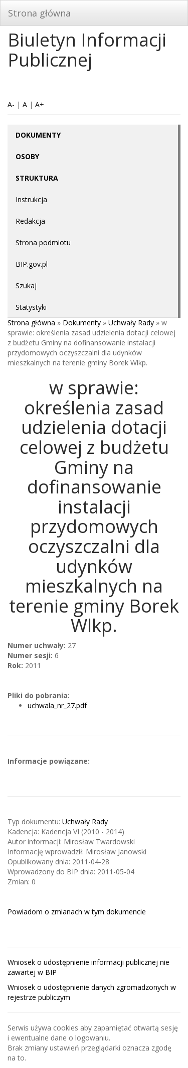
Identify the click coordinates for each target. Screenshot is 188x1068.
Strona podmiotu (43, 242)
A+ (39, 104)
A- (11, 104)
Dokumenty (82, 322)
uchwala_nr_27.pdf (57, 705)
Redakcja (30, 221)
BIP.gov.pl (32, 264)
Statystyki (31, 307)
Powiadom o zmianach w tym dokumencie (77, 911)
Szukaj (26, 285)
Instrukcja (31, 199)
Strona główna (39, 13)
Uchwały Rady (131, 322)
